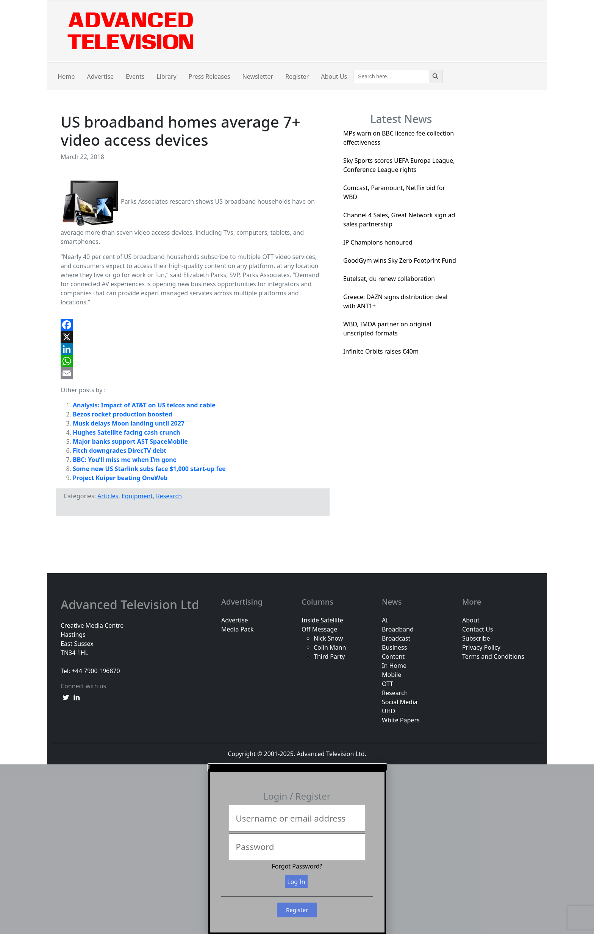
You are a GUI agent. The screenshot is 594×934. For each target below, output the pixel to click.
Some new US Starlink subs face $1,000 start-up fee (149, 469)
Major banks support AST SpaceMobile (130, 441)
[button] (297, 767)
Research (169, 496)
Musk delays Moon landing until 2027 (128, 423)
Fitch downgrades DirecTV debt (119, 450)
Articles (107, 496)
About (470, 620)
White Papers (401, 720)
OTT (387, 684)
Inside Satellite (322, 620)
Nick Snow (328, 638)
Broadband (398, 629)
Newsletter (257, 76)
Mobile (391, 674)
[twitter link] (66, 697)
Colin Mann (330, 647)
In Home (394, 665)
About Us (334, 76)
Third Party (329, 656)
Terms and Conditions (493, 656)
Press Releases (209, 76)
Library (166, 76)
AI (385, 620)
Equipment (137, 496)
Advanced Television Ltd (131, 604)
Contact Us (477, 629)
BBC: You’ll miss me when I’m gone (125, 459)
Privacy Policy (481, 647)
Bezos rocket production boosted (122, 414)
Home (66, 76)
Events (135, 76)
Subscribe (476, 638)
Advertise (100, 76)
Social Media (399, 702)
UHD (388, 711)
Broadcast (396, 638)
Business (394, 647)
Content (393, 656)
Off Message (319, 629)
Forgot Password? (297, 866)
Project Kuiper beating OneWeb (120, 478)
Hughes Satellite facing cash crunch (126, 432)
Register (297, 76)
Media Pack (237, 629)
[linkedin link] (76, 697)
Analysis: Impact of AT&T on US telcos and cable (144, 405)
